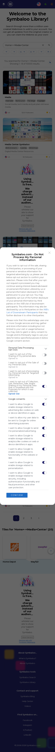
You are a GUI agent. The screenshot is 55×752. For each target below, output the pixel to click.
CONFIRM (17, 495)
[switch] (44, 355)
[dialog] (27, 376)
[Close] (49, 252)
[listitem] (27, 348)
